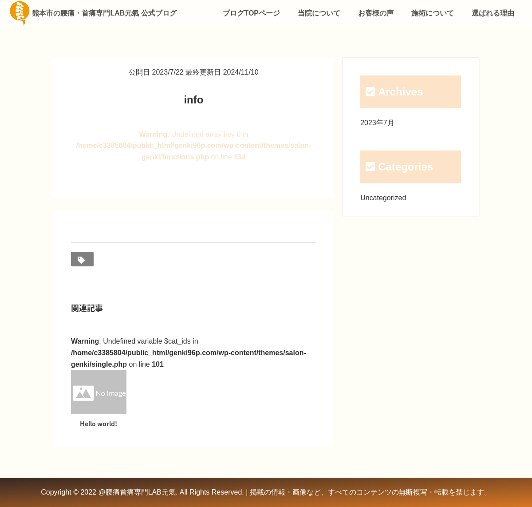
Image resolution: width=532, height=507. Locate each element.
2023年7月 (377, 123)
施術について (432, 13)
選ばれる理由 (493, 13)
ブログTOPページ (251, 13)
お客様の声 (376, 13)
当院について (319, 13)
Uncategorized (383, 198)
